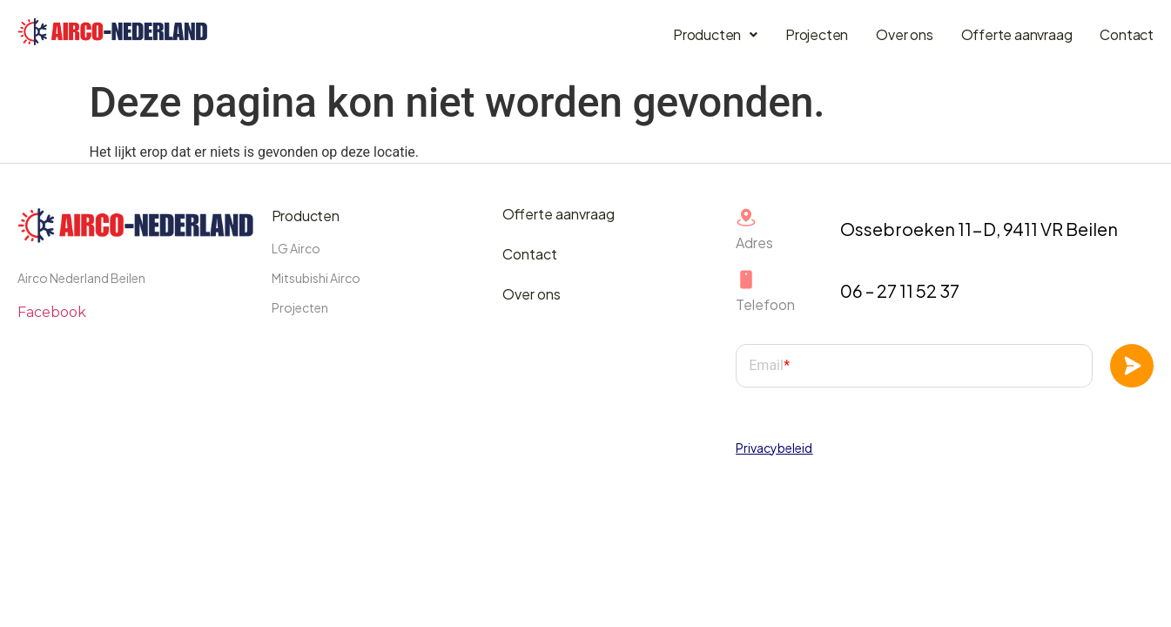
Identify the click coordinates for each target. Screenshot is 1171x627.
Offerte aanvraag (1017, 34)
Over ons (904, 34)
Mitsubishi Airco (316, 278)
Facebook (51, 312)
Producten (715, 34)
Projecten (816, 34)
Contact (1127, 34)
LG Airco (296, 248)
